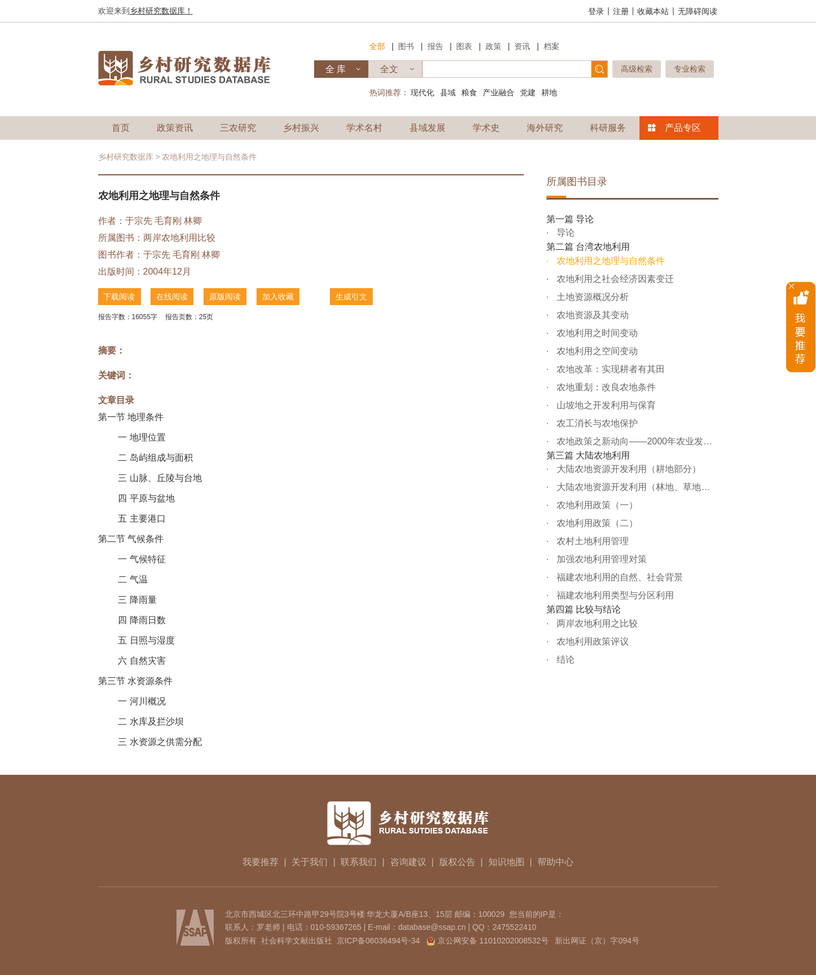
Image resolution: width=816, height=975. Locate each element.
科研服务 (608, 128)
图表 (464, 46)
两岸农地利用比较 (179, 237)
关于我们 (310, 862)
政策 (493, 46)
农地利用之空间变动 (596, 351)
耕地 (549, 92)
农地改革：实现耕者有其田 (609, 369)
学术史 (486, 128)
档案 (551, 46)
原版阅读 (225, 296)
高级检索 (636, 68)
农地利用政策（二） (596, 523)
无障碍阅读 (697, 11)
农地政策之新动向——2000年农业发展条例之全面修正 (636, 441)
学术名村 (364, 128)
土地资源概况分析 (591, 297)
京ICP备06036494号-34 (378, 940)
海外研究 (545, 128)
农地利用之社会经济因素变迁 (614, 279)
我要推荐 (260, 862)
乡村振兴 (301, 128)
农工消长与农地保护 (596, 423)
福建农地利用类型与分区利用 (614, 595)
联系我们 (359, 862)
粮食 (469, 92)
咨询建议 (408, 862)
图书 (406, 46)
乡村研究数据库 (125, 156)
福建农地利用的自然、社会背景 (618, 577)
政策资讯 (175, 128)
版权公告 (457, 862)
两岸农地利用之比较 (596, 623)
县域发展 (427, 128)
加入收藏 (278, 296)
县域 (448, 92)
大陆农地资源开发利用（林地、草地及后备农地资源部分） (636, 487)
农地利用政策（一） (596, 505)
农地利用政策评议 (591, 641)
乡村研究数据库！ (161, 10)
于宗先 (138, 221)
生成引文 (352, 296)
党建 (528, 92)
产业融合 (498, 92)
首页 (121, 128)
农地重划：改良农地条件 (605, 387)
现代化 (422, 92)
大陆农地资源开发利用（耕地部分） (627, 469)
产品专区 (683, 128)
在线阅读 (172, 296)
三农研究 (238, 128)
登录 (596, 11)
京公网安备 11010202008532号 (493, 940)
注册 (621, 11)
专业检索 (689, 68)
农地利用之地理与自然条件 (609, 261)
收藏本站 (653, 11)
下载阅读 (119, 296)
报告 (435, 46)
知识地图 (506, 862)
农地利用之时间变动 (596, 333)
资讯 (522, 46)
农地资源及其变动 (591, 315)
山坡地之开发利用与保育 (605, 405)
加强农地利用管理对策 (600, 559)
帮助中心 (555, 862)
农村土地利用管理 (591, 541)
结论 (564, 659)
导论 (564, 232)
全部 (377, 46)
